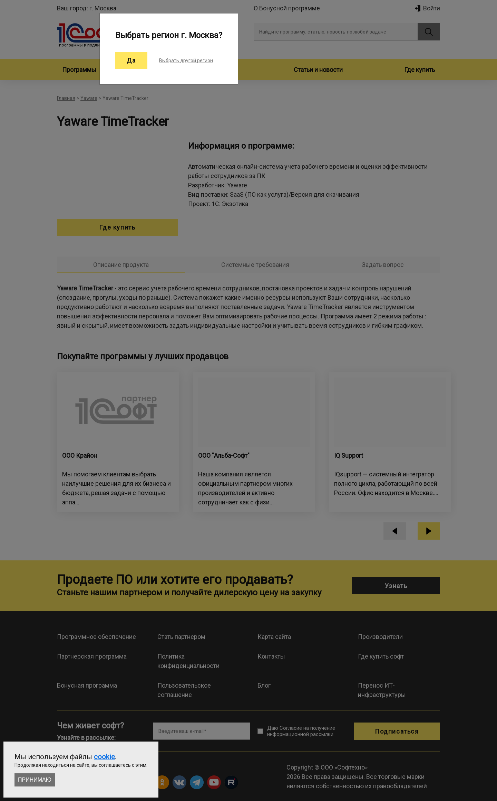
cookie (104, 757)
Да (131, 60)
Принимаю (34, 780)
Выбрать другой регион (186, 60)
